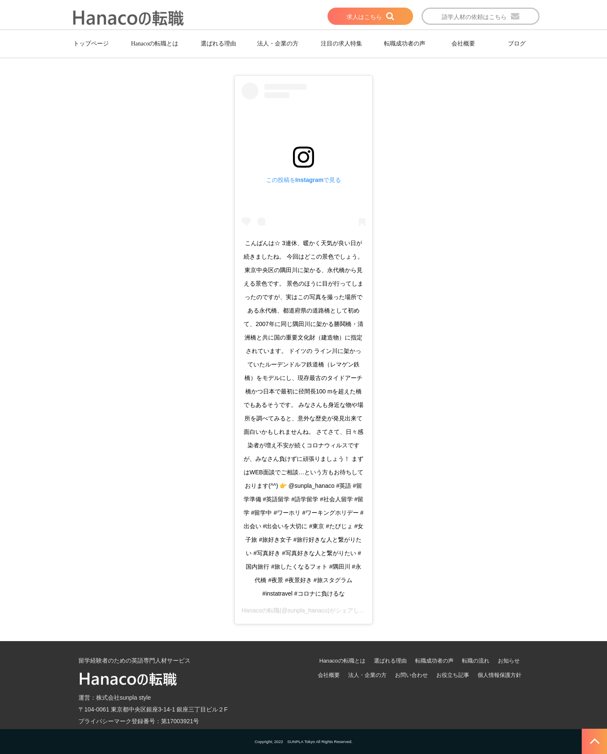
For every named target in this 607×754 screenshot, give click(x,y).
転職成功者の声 (404, 43)
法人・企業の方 (277, 43)
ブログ (517, 43)
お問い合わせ (411, 675)
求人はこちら (364, 16)
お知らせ (509, 661)
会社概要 (463, 43)
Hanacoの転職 (260, 610)
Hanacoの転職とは (155, 43)
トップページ (91, 43)
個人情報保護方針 (499, 675)
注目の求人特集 (341, 43)
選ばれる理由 (218, 43)
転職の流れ (475, 661)
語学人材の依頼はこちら (474, 16)
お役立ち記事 (452, 675)
